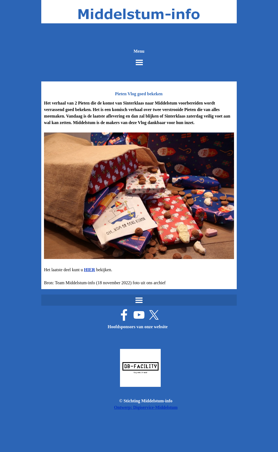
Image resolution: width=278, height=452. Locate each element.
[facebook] (124, 315)
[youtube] (139, 315)
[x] (154, 315)
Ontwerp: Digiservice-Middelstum (146, 407)
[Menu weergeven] (139, 62)
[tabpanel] (139, 193)
